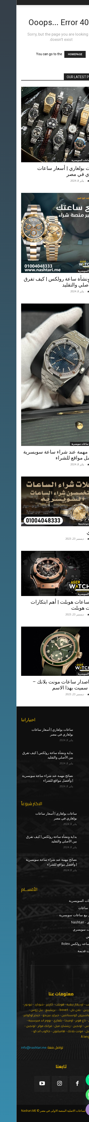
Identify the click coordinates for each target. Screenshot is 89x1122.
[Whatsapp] (75, 1094)
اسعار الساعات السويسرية (68, 160)
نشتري (77, 532)
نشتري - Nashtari (72, 524)
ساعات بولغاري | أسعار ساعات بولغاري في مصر (52, 171)
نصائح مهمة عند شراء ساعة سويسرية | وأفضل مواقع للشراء (45, 455)
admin (75, 180)
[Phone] (75, 1079)
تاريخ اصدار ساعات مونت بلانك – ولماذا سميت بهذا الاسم (50, 685)
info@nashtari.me (17, 1047)
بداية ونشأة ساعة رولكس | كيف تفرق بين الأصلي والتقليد (45, 282)
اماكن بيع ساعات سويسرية (68, 443)
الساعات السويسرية (71, 270)
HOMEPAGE (59, 54)
